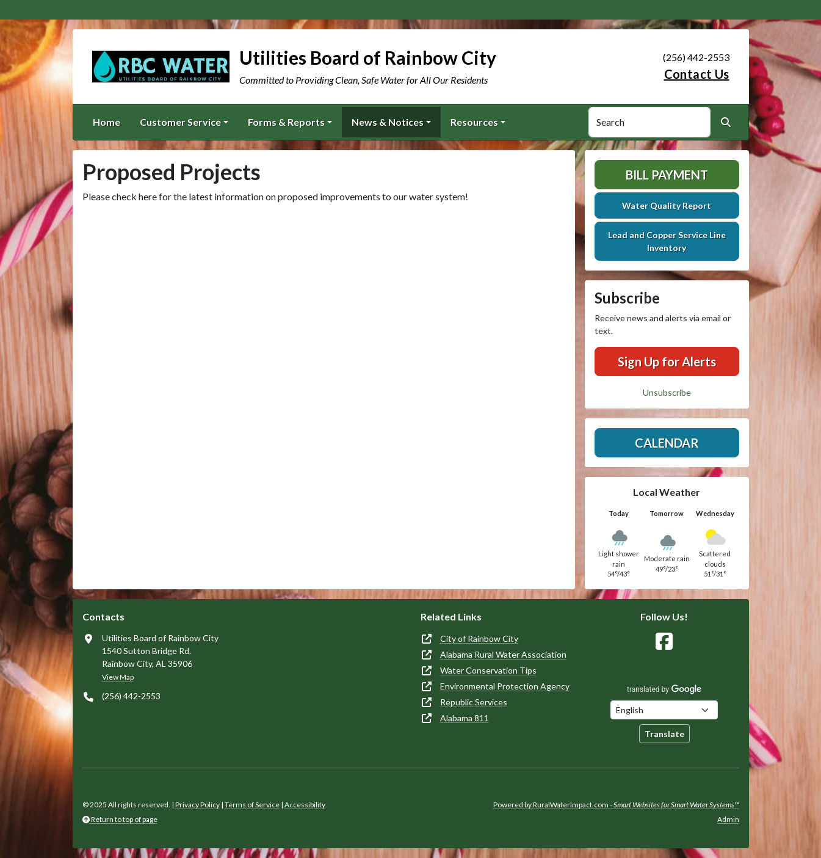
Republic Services (473, 702)
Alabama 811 (464, 718)
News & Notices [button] (388, 122)
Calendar (667, 442)
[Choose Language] (664, 709)
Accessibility (304, 804)
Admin (728, 819)
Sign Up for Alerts (667, 361)
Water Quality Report (666, 205)
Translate (664, 734)
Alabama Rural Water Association (503, 654)
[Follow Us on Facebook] (664, 641)
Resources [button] (474, 122)
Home (106, 122)
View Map (118, 677)
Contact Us (696, 74)
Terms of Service (252, 804)
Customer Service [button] (180, 122)
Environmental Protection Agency (505, 686)
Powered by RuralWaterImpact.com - (616, 804)
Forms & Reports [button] (286, 122)
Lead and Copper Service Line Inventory (667, 241)
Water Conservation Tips (488, 670)
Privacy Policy (197, 804)
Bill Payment (667, 174)
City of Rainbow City (479, 638)
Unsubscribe (667, 392)
